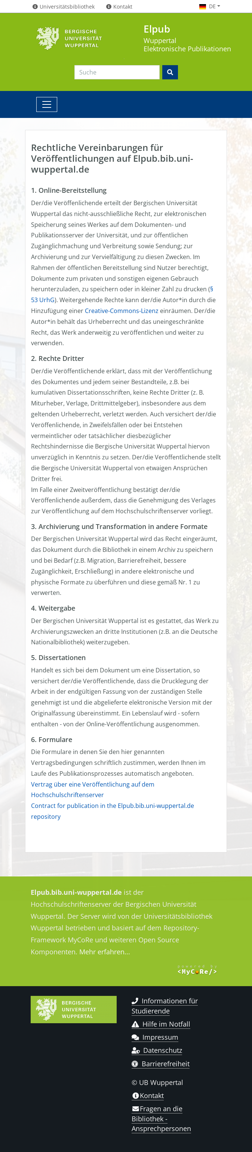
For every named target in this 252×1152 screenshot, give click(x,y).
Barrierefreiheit (161, 1063)
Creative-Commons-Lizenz (122, 311)
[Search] (117, 72)
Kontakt (148, 1095)
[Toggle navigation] (46, 104)
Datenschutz (157, 1050)
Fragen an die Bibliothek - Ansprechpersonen (161, 1118)
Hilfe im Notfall (161, 1023)
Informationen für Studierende (165, 1005)
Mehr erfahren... (104, 951)
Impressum (155, 1037)
